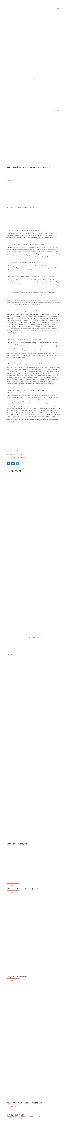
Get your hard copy (33, 637)
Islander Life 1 (11, 180)
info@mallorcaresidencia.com (15, 451)
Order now (13, 885)
